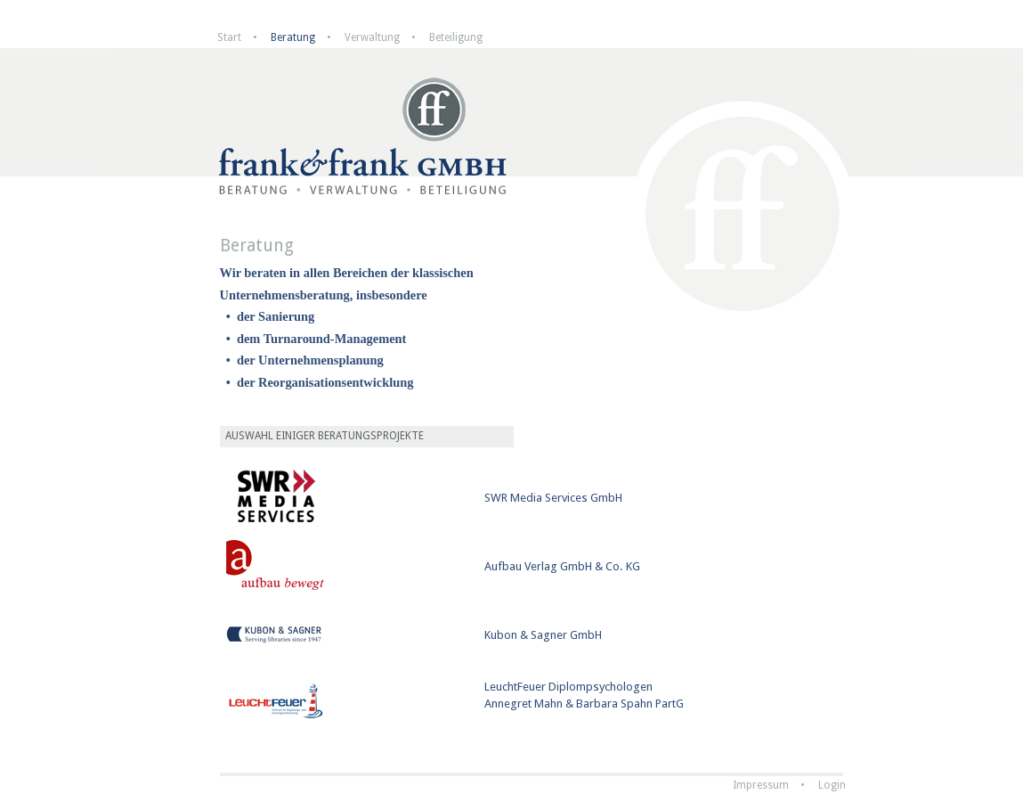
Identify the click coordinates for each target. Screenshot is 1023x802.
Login (832, 785)
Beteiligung (456, 37)
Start (229, 37)
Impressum (761, 785)
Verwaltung (372, 37)
